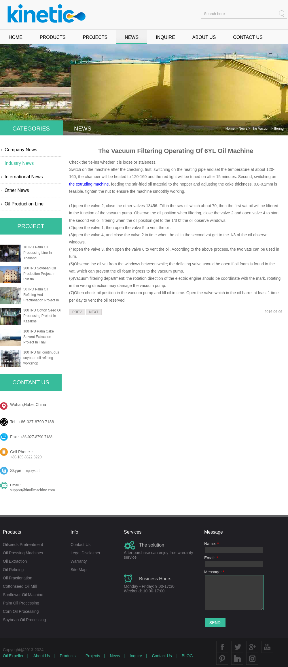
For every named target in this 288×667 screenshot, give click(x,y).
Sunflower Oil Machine (23, 594)
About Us (41, 655)
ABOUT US (204, 37)
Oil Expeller (13, 655)
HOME (15, 37)
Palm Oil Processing (21, 603)
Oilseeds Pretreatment (23, 544)
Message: (214, 572)
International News (24, 176)
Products (67, 655)
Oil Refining (13, 569)
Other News (17, 190)
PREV (77, 312)
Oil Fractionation (17, 578)
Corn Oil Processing (21, 611)
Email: (211, 557)
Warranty (79, 561)
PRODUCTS (53, 37)
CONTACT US (248, 37)
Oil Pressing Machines (23, 553)
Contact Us (80, 544)
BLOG (187, 655)
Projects (93, 655)
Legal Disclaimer (85, 553)
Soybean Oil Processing (24, 619)
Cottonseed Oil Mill (20, 586)
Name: (211, 543)
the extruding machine (89, 184)
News (243, 128)
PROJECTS (95, 37)
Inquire (136, 655)
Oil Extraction (15, 561)
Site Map (78, 569)
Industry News (19, 163)
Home (231, 128)
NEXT (93, 312)
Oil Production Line (24, 203)
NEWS (132, 37)
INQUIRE (165, 37)
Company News (21, 149)
